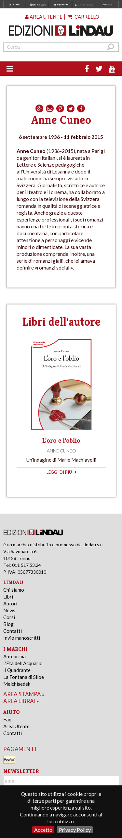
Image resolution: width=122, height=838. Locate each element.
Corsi (9, 617)
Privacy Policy (75, 830)
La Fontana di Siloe (23, 677)
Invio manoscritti (21, 638)
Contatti (12, 631)
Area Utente (16, 726)
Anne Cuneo (61, 450)
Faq (7, 719)
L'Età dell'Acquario (23, 663)
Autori (10, 603)
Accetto (43, 830)
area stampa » (24, 694)
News (9, 610)
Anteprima (14, 656)
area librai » (21, 701)
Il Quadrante (17, 670)
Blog (8, 624)
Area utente (43, 17)
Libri (8, 597)
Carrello (83, 17)
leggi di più (61, 472)
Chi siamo (13, 590)
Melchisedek (16, 684)
